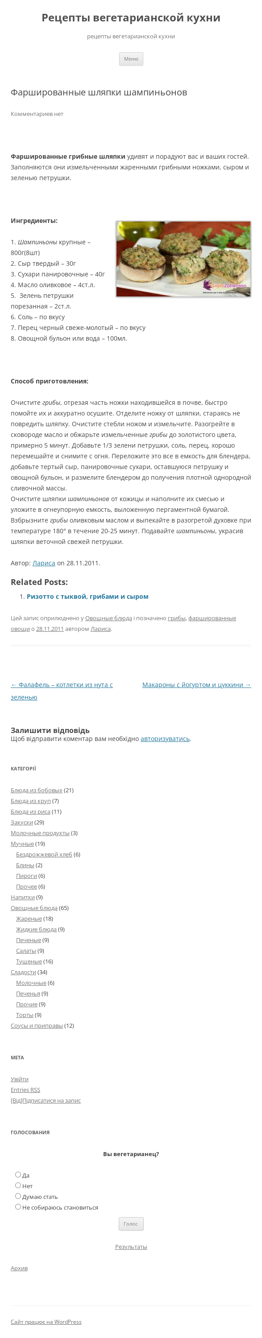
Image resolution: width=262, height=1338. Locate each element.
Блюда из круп (31, 801)
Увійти (20, 1079)
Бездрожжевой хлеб (44, 854)
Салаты (26, 951)
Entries (25, 1090)
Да (25, 1175)
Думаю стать (40, 1197)
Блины (25, 865)
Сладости (23, 972)
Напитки (23, 897)
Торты (24, 1015)
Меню (131, 58)
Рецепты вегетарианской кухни (131, 18)
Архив (19, 1268)
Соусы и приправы (37, 1025)
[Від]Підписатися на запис (46, 1100)
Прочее (26, 886)
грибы (177, 618)
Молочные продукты (40, 833)
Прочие (26, 1004)
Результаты (131, 1247)
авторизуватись (165, 738)
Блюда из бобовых (36, 790)
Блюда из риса (30, 811)
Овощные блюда (108, 618)
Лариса (44, 563)
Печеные (28, 940)
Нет (27, 1186)
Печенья (28, 993)
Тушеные (29, 961)
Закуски (22, 822)
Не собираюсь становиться (60, 1207)
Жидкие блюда (36, 929)
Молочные (31, 983)
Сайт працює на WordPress (46, 1322)
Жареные (29, 918)
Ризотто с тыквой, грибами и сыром (88, 596)
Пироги (26, 876)
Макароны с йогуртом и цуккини (196, 684)
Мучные (22, 844)
